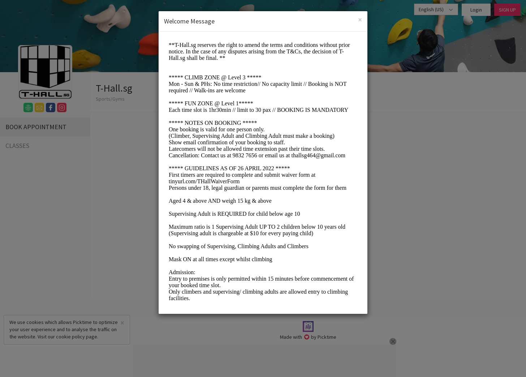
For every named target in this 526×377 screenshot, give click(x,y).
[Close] (360, 19)
